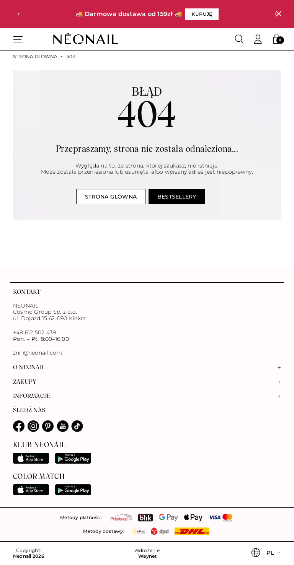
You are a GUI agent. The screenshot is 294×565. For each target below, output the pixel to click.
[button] (20, 14)
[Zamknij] (278, 14)
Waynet (147, 556)
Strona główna (35, 56)
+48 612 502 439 (34, 332)
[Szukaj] (239, 39)
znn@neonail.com (37, 353)
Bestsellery (176, 196)
